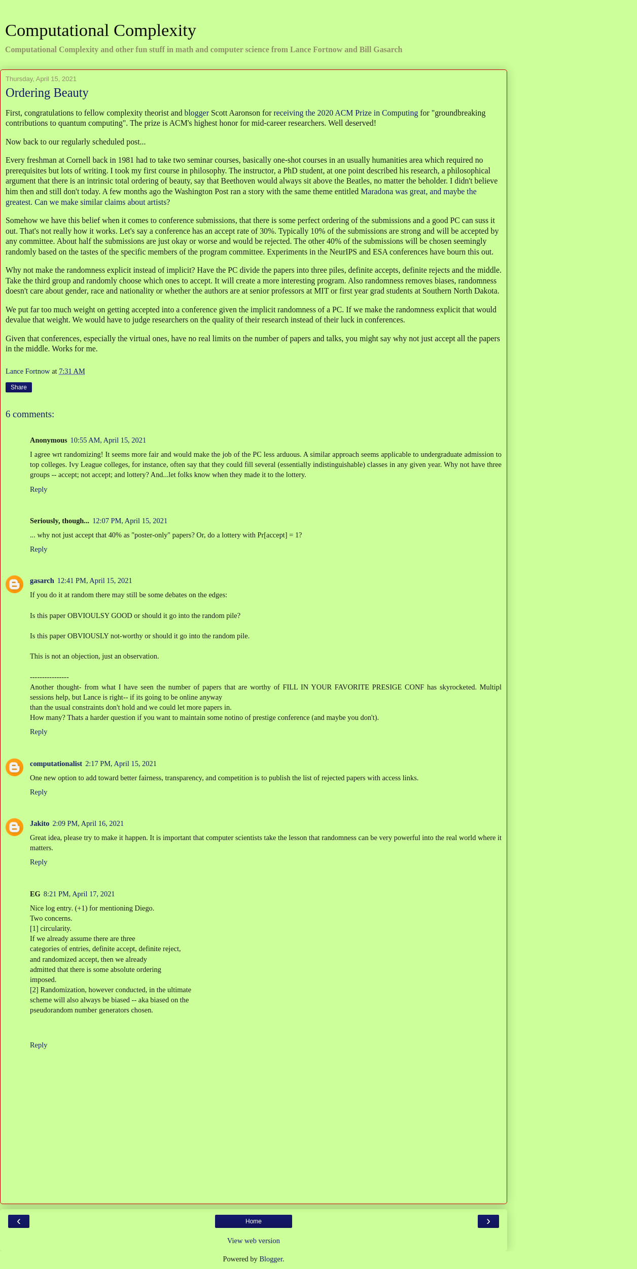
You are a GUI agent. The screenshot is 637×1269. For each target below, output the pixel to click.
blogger (197, 112)
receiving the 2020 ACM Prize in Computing (345, 112)
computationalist (56, 763)
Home (253, 1221)
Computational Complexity (100, 30)
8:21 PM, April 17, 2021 (79, 894)
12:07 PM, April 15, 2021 (129, 521)
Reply (38, 489)
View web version (253, 1241)
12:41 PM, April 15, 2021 (94, 580)
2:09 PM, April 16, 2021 (88, 823)
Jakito (39, 823)
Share (19, 387)
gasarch (42, 580)
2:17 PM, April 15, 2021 (121, 763)
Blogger (270, 1259)
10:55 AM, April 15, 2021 (108, 440)
